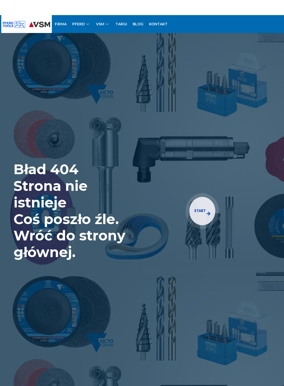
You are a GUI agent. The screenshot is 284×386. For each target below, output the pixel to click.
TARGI (121, 24)
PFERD (81, 24)
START (202, 212)
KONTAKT (158, 24)
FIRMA (61, 24)
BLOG (138, 24)
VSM (103, 24)
